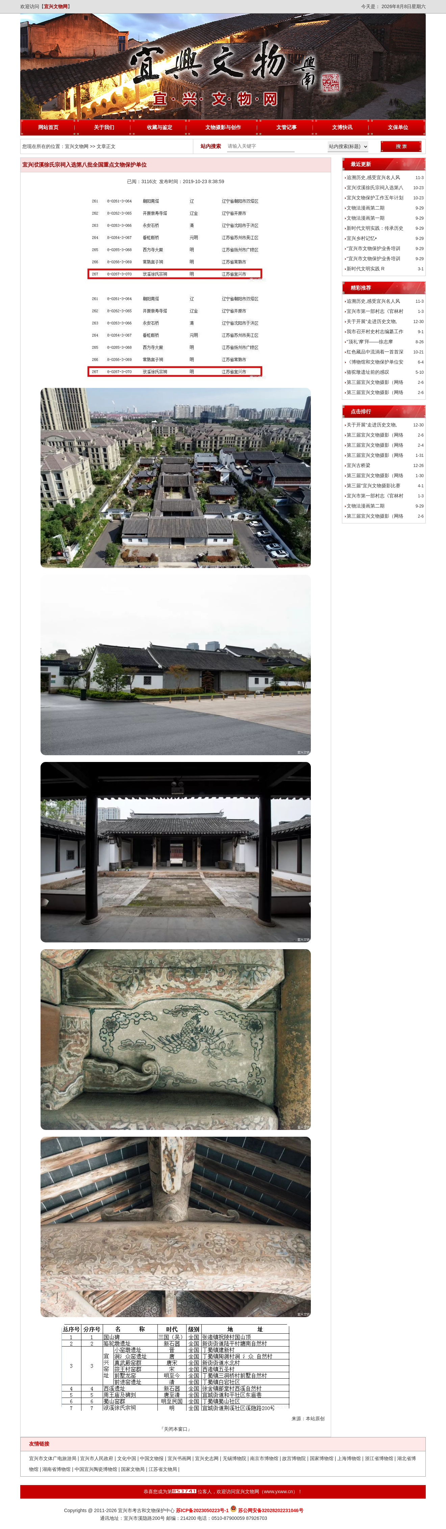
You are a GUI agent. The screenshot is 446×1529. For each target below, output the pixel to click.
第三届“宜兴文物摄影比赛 (373, 485)
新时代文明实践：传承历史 (375, 228)
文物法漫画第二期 (366, 208)
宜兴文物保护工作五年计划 (375, 197)
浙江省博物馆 (379, 1458)
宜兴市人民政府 (96, 1458)
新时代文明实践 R (366, 268)
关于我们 (104, 127)
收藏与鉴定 (159, 127)
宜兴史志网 (207, 1458)
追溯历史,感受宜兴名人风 (373, 177)
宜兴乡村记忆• (362, 238)
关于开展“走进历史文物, (372, 321)
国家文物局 (133, 1469)
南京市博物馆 (264, 1458)
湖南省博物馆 (56, 1469)
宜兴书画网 (179, 1458)
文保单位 (398, 127)
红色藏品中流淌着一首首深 (375, 351)
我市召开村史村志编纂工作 (375, 331)
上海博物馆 (349, 1458)
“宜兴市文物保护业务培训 (373, 248)
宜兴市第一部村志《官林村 (375, 311)
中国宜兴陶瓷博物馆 (96, 1469)
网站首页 (48, 127)
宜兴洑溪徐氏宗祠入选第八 (375, 187)
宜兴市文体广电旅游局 (52, 1458)
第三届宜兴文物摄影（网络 (375, 382)
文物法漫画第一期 (366, 218)
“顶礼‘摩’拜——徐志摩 (370, 341)
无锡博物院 (234, 1458)
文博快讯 (342, 127)
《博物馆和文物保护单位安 (375, 362)
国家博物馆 (321, 1458)
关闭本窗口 (176, 1429)
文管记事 (286, 127)
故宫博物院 (294, 1458)
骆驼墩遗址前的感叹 (368, 372)
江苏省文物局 (163, 1469)
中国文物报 (152, 1458)
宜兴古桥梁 (358, 465)
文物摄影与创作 (223, 127)
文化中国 (126, 1458)
